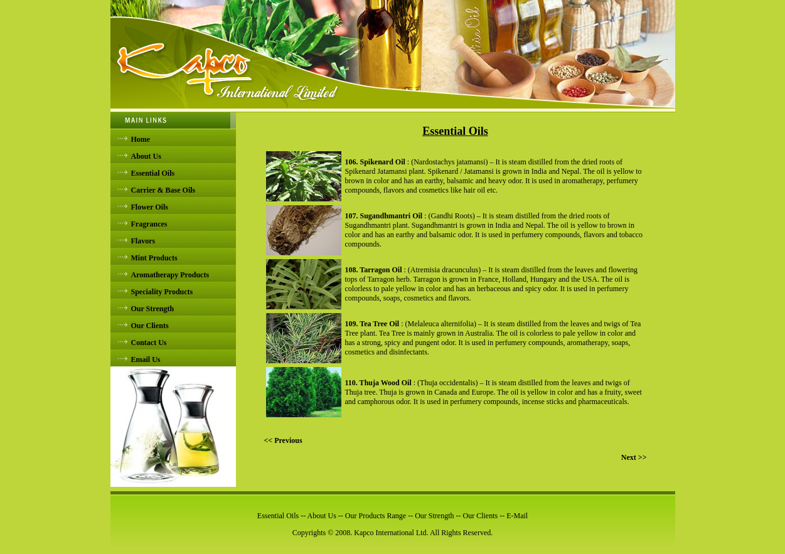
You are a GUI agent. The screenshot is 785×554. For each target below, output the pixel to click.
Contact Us (149, 342)
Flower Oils (149, 207)
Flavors (143, 241)
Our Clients (150, 325)
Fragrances (149, 224)
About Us (146, 156)
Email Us (146, 359)
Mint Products (154, 257)
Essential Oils (153, 173)
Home (141, 139)
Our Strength (152, 308)
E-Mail (517, 515)
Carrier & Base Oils (163, 190)
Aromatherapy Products (170, 274)
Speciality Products (162, 291)
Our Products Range (375, 515)
